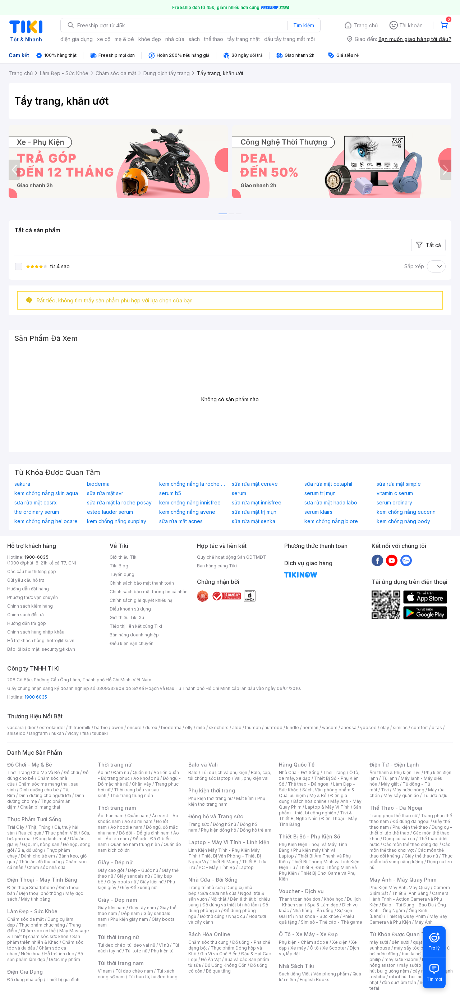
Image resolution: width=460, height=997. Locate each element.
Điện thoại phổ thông (40, 893)
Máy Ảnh (424, 922)
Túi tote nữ (136, 950)
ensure (134, 727)
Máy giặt (390, 784)
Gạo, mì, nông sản (40, 844)
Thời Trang (334, 772)
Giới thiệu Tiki (124, 557)
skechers (219, 727)
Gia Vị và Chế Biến (219, 953)
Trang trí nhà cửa (205, 887)
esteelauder (52, 727)
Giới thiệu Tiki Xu (127, 617)
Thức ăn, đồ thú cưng (40, 861)
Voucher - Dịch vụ (301, 891)
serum (239, 493)
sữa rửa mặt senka (253, 521)
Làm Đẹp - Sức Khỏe (32, 911)
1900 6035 (35, 697)
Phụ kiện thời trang (211, 790)
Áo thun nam (111, 815)
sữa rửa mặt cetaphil (328, 484)
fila (85, 733)
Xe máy (298, 948)
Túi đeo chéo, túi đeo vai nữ (126, 945)
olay (384, 727)
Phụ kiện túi (163, 950)
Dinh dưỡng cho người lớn (45, 795)
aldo (237, 727)
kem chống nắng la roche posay (193, 484)
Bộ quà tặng (218, 971)
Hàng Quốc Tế (296, 765)
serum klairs (318, 512)
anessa (348, 727)
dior (31, 727)
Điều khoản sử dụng (130, 609)
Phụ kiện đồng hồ (218, 830)
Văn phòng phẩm (331, 974)
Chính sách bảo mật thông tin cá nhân (149, 591)
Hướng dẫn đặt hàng (28, 588)
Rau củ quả (29, 833)
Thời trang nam (117, 808)
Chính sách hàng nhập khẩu (35, 632)
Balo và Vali (203, 765)
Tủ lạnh (389, 778)
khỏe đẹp (149, 39)
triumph (253, 727)
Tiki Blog (119, 565)
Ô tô (314, 948)
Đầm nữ (121, 772)
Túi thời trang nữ (118, 937)
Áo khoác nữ (146, 778)
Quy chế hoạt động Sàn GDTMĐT (231, 557)
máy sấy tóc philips (414, 948)
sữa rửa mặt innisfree (256, 503)
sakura (22, 484)
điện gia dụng (76, 39)
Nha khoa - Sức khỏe (317, 916)
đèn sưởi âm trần (399, 982)
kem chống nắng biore (331, 521)
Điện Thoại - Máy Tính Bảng (42, 880)
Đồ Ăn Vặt (211, 959)
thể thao (213, 39)
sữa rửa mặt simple (399, 484)
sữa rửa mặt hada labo (330, 503)
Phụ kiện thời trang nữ (210, 798)
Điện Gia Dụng (25, 972)
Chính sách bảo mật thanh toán (142, 583)
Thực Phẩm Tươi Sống (34, 819)
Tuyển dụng (122, 574)
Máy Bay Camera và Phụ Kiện (408, 919)
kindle (292, 727)
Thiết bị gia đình (62, 979)
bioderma (98, 484)
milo (200, 727)
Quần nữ (141, 772)
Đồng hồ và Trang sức (215, 816)
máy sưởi (378, 942)
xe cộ (103, 39)
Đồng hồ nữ (224, 824)
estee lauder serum (110, 512)
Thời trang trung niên (131, 795)
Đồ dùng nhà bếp (25, 979)
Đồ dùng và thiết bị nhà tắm (230, 904)
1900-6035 (36, 557)
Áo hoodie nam (126, 827)
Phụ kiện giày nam (129, 919)
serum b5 (170, 493)
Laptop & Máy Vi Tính (327, 807)
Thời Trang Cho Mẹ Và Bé (33, 772)
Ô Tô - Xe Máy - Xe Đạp (308, 934)
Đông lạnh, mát (50, 838)
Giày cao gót (111, 870)
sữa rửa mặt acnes (181, 521)
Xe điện (340, 942)
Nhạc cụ (236, 916)
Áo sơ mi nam (138, 821)
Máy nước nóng (408, 789)
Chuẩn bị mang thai (40, 807)
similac (400, 727)
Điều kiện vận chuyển (131, 643)
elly (189, 727)
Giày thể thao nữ (421, 856)
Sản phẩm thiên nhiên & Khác (43, 939)
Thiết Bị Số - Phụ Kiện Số (309, 836)
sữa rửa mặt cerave (255, 484)
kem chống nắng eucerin (406, 512)
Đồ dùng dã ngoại (410, 821)
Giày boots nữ (121, 881)
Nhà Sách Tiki (296, 966)
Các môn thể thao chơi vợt (409, 847)
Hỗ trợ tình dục (59, 953)
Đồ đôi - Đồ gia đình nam (144, 833)
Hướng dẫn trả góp (26, 623)
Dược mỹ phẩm (64, 959)
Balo (193, 772)
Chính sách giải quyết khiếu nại (142, 600)
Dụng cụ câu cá (399, 838)
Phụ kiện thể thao (410, 827)
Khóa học (333, 899)
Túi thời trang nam (120, 963)
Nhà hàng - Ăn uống (313, 910)
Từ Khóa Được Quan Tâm (400, 934)
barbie (101, 727)
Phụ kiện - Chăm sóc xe (303, 942)
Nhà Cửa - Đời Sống (213, 880)
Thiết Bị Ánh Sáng (410, 893)
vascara (15, 727)
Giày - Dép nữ (115, 862)
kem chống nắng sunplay (116, 521)
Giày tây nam (142, 907)
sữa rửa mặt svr (105, 493)
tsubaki (100, 733)
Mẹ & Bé (318, 795)
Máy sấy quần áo (401, 795)
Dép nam (130, 913)
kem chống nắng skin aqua (46, 493)
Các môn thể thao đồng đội (410, 844)
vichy (73, 733)
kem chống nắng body (403, 521)
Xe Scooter (334, 948)
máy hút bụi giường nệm (407, 968)
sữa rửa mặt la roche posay (119, 503)
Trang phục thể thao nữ (393, 815)
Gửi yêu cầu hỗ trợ (25, 580)
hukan (57, 733)
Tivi (385, 789)
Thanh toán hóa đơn (299, 899)
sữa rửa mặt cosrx (35, 503)
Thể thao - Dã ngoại (309, 784)
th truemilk (80, 727)
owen (117, 727)
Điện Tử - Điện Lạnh (394, 765)
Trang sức (198, 824)
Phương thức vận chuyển (32, 597)
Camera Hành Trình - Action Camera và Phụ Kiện (408, 899)
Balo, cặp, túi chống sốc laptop (229, 775)
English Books (315, 979)
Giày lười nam (111, 907)
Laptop (246, 867)
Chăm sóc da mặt (25, 919)
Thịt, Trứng (39, 827)
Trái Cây (15, 827)
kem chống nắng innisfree (190, 503)
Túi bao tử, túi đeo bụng (153, 976)
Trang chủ (366, 25)
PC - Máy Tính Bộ (217, 867)
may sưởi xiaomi (401, 959)
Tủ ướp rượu (435, 795)
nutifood (273, 727)
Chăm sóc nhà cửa (46, 867)
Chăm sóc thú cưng (208, 942)
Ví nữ (164, 945)
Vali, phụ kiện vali (252, 778)
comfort (419, 727)
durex (151, 727)
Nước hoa (31, 953)
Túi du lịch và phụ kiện (224, 772)
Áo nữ (104, 772)
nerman (310, 727)
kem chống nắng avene (187, 512)
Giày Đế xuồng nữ (138, 887)
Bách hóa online (310, 801)
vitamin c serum (395, 493)
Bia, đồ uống (30, 850)
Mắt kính (245, 798)
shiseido (16, 733)
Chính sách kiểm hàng (30, 606)
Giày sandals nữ (133, 876)
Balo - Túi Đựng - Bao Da (408, 904)
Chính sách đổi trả (25, 614)
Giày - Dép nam (117, 900)
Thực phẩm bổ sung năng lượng (410, 858)
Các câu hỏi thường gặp (31, 571)
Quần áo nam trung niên (135, 844)
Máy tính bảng (35, 899)
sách (194, 39)
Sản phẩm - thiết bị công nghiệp (320, 809)
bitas (437, 727)
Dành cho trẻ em (38, 856)
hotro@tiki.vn (60, 640)
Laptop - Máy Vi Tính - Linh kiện (229, 842)
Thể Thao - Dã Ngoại (395, 808)
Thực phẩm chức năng (42, 925)
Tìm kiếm (303, 25)
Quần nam (137, 815)
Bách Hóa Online (209, 934)
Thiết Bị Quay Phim (406, 916)
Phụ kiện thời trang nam (226, 801)
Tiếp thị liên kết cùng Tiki (136, 626)
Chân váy (141, 784)
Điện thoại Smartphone (31, 887)
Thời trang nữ (115, 765)
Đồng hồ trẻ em (255, 830)
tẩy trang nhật (243, 39)
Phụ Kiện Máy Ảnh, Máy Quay (399, 887)
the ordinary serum (36, 512)
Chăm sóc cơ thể (38, 930)
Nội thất (218, 899)
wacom (329, 727)
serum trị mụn (320, 493)
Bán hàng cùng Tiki (217, 565)
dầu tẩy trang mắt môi (289, 39)
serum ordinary (394, 503)
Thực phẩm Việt (61, 833)
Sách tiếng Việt (294, 974)
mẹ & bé (124, 39)
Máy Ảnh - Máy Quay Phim (402, 880)
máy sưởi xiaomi (416, 965)
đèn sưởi (400, 942)
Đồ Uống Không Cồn (225, 965)
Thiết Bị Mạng (224, 861)
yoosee (368, 727)
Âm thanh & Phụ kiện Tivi (394, 772)
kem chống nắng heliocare (46, 521)
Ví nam (105, 971)
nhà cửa (174, 39)
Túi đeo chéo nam (134, 971)
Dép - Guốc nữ (143, 870)
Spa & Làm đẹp (323, 904)
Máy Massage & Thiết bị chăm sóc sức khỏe (48, 933)
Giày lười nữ (152, 881)
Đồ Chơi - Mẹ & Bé (29, 765)
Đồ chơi (71, 772)
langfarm (38, 733)
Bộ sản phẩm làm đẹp (45, 956)
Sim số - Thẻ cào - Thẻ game (331, 922)
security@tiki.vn (58, 649)
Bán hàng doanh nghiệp (134, 634)
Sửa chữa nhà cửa (218, 893)
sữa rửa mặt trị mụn (254, 512)
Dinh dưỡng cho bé (39, 789)
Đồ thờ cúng (212, 916)
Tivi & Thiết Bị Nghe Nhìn (315, 815)
